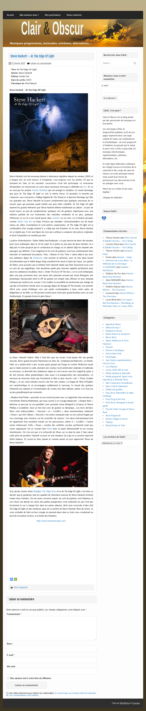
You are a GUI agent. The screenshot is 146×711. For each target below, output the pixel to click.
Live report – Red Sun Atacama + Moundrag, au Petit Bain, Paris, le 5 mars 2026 (118, 302)
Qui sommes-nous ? (29, 15)
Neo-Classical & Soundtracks (119, 383)
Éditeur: (15, 76)
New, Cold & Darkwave (117, 386)
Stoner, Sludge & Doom (116, 418)
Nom (10, 644)
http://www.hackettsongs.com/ (51, 520)
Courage (136, 703)
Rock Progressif (21, 587)
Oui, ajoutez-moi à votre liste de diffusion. (29, 678)
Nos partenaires (53, 15)
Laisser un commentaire (41, 63)
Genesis (56, 218)
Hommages (111, 356)
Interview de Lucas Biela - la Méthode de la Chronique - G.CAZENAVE (117, 263)
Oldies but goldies (114, 389)
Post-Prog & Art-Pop (115, 399)
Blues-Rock (111, 337)
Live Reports (111, 366)
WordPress (124, 703)
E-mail (11, 655)
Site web (11, 666)
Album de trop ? (113, 327)
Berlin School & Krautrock (118, 334)
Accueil (10, 15)
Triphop (109, 422)
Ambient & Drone (114, 330)
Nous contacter (74, 15)
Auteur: (14, 73)
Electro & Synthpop (115, 350)
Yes (30, 221)
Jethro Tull (22, 221)
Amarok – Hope (124, 257)
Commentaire (14, 614)
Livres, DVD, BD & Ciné (117, 370)
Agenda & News (113, 324)
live (85, 186)
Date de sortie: (18, 80)
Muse (49, 428)
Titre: (13, 69)
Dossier (109, 347)
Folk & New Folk (113, 353)
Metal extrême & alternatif (118, 373)
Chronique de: (18, 83)
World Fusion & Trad (115, 425)
